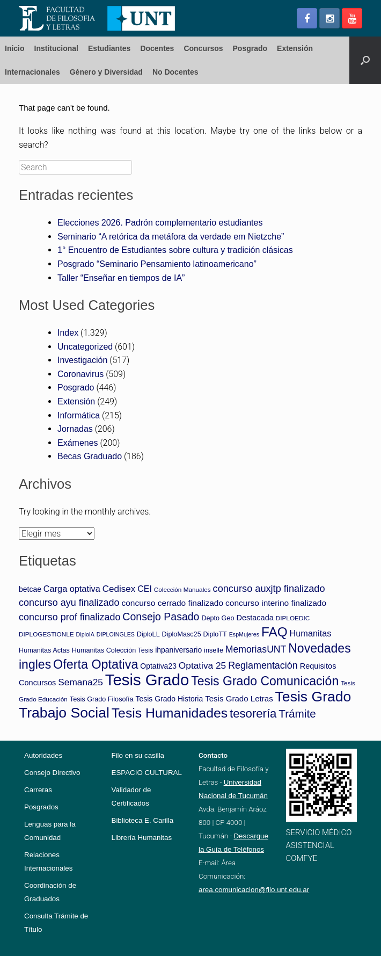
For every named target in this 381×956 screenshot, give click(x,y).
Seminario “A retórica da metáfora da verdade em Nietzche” (170, 236)
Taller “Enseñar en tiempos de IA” (121, 278)
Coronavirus (80, 374)
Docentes (157, 48)
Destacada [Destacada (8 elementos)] (254, 617)
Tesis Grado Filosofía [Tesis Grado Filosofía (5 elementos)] (102, 699)
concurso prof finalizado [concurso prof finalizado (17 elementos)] (69, 617)
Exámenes (77, 442)
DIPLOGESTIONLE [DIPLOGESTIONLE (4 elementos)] (46, 634)
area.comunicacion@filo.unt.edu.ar (254, 890)
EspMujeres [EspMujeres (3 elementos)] (244, 634)
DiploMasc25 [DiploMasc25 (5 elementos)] (181, 634)
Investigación (82, 360)
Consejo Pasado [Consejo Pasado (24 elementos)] (160, 616)
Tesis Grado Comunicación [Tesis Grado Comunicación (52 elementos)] (265, 681)
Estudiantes (109, 48)
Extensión (295, 48)
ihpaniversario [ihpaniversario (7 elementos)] (178, 650)
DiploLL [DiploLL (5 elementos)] (148, 634)
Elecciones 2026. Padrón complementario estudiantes (159, 222)
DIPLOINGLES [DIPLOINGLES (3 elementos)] (116, 634)
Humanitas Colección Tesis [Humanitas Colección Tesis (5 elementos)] (112, 650)
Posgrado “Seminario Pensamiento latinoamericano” (157, 264)
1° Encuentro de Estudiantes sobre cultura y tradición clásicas (175, 250)
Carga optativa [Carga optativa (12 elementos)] (71, 588)
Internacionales (32, 72)
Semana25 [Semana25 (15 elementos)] (80, 682)
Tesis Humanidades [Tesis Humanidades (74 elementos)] (170, 713)
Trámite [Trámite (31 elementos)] (297, 713)
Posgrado (250, 48)
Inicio (15, 48)
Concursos (203, 48)
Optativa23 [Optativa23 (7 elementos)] (158, 666)
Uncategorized (85, 346)
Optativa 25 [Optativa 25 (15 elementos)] (202, 665)
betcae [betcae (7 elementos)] (30, 589)
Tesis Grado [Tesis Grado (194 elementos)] (147, 680)
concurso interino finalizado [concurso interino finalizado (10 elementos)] (275, 602)
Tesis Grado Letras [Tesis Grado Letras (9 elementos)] (239, 698)
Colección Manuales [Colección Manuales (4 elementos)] (182, 589)
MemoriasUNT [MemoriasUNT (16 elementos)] (256, 649)
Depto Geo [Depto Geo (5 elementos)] (217, 618)
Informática (78, 415)
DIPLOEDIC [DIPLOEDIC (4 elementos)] (293, 617)
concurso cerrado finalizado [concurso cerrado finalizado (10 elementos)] (172, 602)
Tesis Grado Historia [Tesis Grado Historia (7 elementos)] (169, 698)
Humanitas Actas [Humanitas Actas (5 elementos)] (44, 650)
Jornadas (75, 428)
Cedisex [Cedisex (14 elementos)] (119, 589)
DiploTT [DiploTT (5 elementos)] (215, 634)
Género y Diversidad (106, 72)
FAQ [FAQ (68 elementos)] (274, 632)
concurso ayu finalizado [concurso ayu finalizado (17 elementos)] (69, 602)
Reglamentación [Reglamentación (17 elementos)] (263, 665)
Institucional (56, 48)
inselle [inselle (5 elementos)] (213, 650)
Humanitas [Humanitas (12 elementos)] (311, 633)
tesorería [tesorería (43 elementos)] (253, 713)
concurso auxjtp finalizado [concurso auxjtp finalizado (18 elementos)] (269, 588)
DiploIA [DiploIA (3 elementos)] (85, 634)
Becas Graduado (89, 456)
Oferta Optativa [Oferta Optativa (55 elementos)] (95, 664)
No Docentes (175, 72)
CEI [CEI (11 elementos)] (144, 588)
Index (67, 332)
